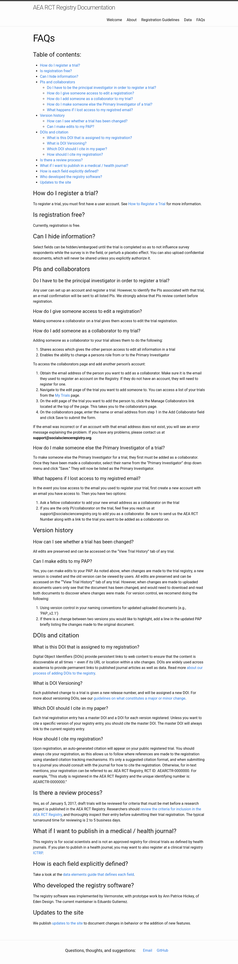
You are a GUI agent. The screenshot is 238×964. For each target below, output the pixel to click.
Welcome (114, 20)
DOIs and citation (54, 132)
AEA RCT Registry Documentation (74, 7)
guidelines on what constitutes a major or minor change (139, 698)
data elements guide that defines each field (98, 874)
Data (188, 20)
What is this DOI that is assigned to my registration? (89, 138)
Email (147, 950)
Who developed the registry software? (71, 177)
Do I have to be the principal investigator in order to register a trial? (101, 87)
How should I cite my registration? (75, 154)
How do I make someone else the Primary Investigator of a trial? (99, 104)
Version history (52, 115)
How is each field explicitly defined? (69, 171)
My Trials (62, 395)
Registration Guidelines (160, 20)
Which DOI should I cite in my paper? (77, 149)
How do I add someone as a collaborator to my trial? (90, 99)
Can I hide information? (59, 76)
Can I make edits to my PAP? (70, 126)
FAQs (200, 20)
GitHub (162, 950)
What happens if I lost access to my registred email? (90, 110)
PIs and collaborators (57, 82)
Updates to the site (55, 182)
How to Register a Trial (146, 204)
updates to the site (67, 923)
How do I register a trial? (60, 65)
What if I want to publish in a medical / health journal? (84, 165)
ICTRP (38, 853)
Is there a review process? (61, 160)
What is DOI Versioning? (66, 143)
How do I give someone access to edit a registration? (90, 93)
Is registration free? (56, 71)
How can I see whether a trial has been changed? (87, 121)
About (132, 20)
